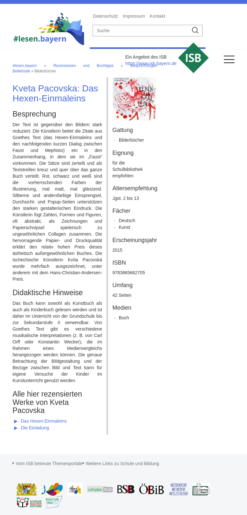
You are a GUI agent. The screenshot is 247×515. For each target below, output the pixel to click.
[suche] (140, 30)
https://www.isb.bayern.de (151, 63)
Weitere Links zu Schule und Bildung (122, 463)
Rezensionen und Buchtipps (83, 65)
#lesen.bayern (25, 65)
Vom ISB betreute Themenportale (49, 463)
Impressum (134, 16)
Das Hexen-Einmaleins (44, 421)
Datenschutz (105, 16)
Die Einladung (35, 427)
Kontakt (157, 16)
